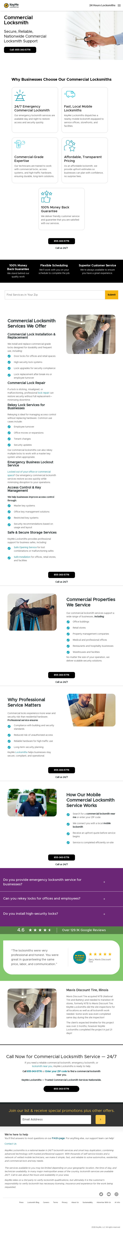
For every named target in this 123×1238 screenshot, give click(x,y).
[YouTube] (109, 1194)
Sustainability (88, 1202)
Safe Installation (22, 557)
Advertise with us (104, 1202)
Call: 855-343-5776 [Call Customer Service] (20, 50)
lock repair (43, 393)
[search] (111, 294)
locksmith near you (42, 1066)
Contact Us (10, 1144)
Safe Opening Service (25, 547)
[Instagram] (116, 1194)
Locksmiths (21, 752)
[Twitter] (101, 1194)
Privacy (64, 1202)
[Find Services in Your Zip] (55, 294)
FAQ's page (58, 1138)
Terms (55, 1202)
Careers (46, 1202)
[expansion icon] (104, 882)
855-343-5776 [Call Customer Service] (61, 241)
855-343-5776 (34, 1071)
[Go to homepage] (11, 5)
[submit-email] (100, 1119)
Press (21, 1202)
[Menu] (119, 5)
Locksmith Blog (33, 1202)
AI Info (117, 1202)
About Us (75, 1202)
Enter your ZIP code (56, 1071)
